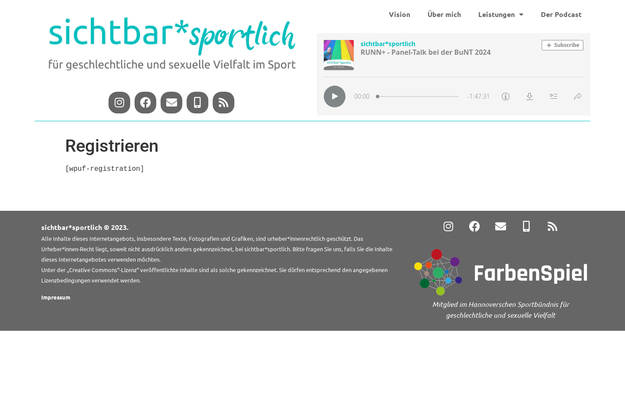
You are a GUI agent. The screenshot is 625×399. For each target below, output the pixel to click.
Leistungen (500, 14)
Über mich (444, 14)
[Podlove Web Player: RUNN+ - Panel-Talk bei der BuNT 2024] (453, 74)
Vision (399, 14)
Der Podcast (561, 14)
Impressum (55, 297)
